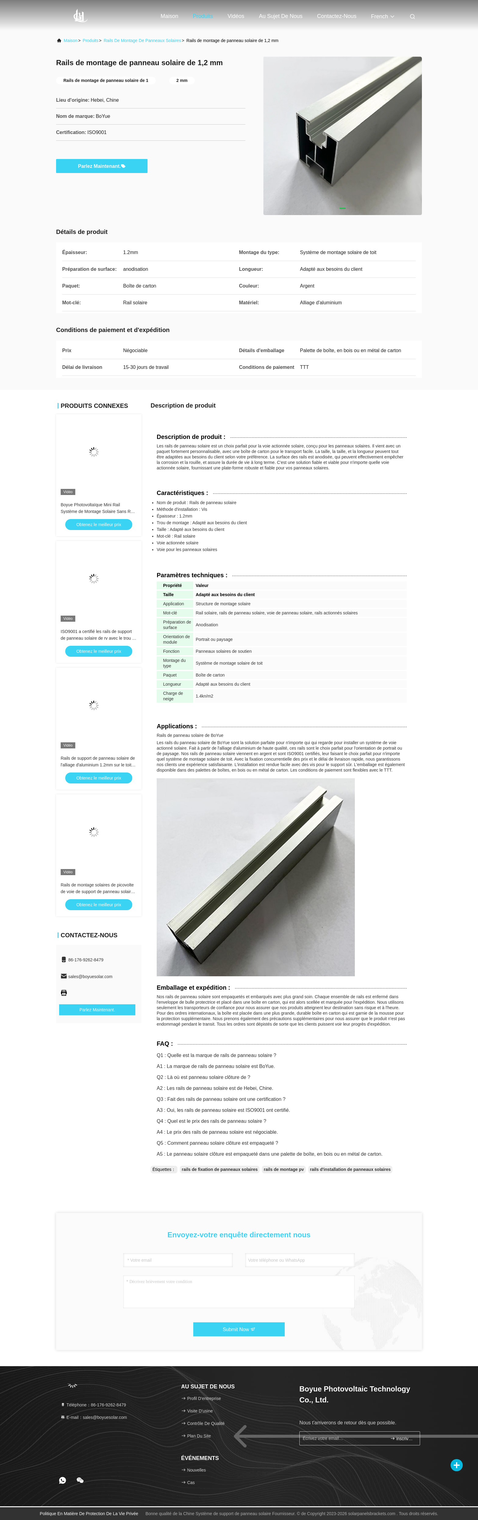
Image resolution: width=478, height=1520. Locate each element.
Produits (203, 16)
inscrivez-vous (402, 1438)
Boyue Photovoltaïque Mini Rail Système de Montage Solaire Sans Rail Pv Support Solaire (98, 511)
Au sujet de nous (280, 16)
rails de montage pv (284, 1169)
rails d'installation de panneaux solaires (350, 1169)
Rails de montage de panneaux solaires (142, 40)
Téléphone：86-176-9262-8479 (93, 1404)
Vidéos (236, 16)
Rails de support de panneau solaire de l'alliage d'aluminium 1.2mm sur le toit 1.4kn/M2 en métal (98, 765)
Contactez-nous (336, 16)
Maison (169, 16)
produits (90, 40)
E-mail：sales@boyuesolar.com (93, 1417)
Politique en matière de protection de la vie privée (89, 1513)
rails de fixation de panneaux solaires (220, 1169)
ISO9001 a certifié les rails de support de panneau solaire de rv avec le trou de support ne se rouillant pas (99, 638)
